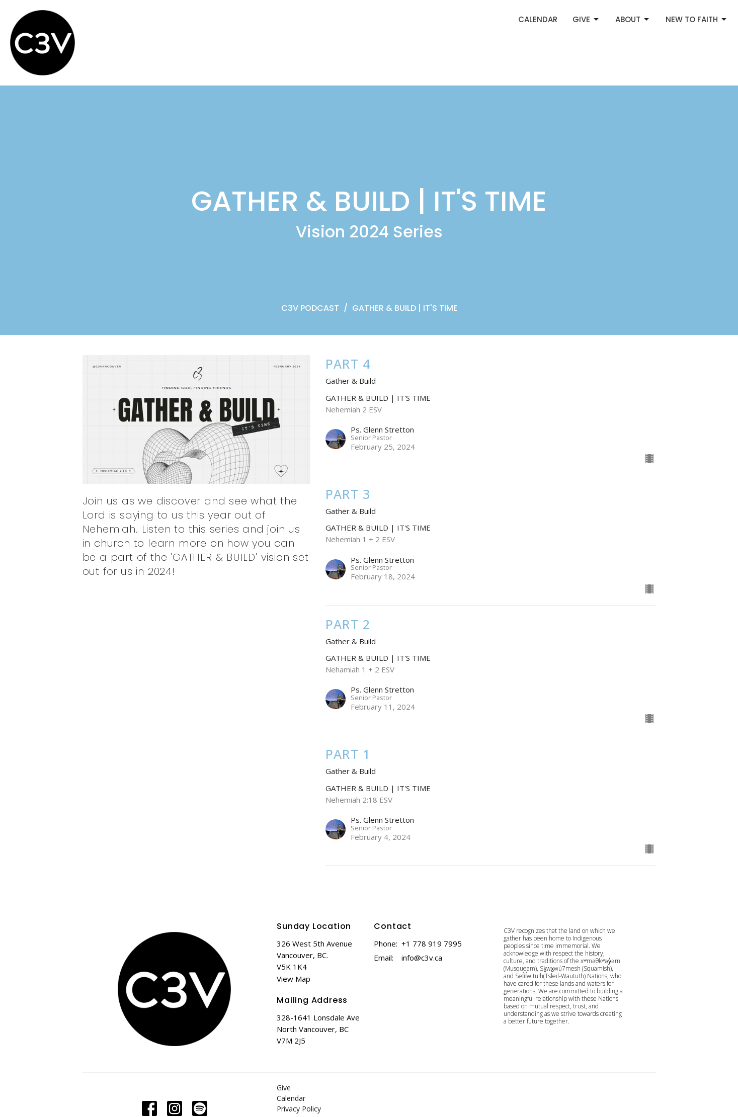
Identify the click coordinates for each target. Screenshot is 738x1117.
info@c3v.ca (421, 958)
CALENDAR (537, 19)
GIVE (586, 19)
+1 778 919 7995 (431, 943)
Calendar (291, 1098)
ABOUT (632, 19)
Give (284, 1087)
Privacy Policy (299, 1108)
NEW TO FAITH (697, 19)
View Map (293, 979)
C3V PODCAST (310, 308)
